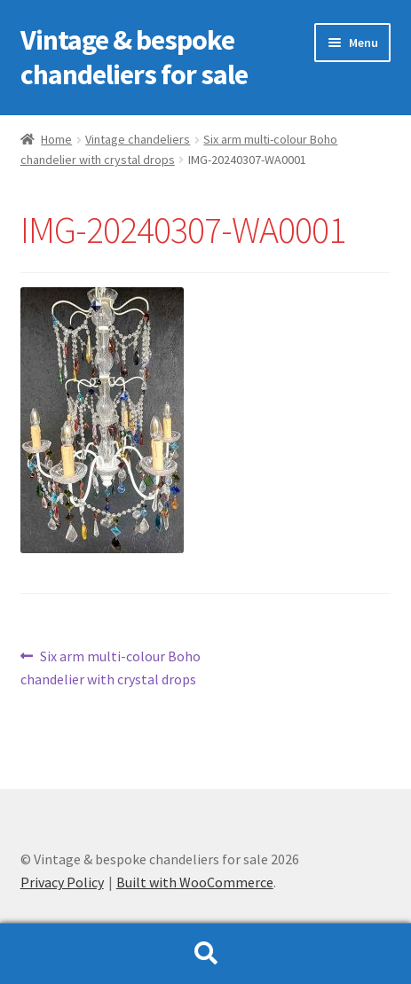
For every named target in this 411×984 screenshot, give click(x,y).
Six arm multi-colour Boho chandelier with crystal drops (111, 666)
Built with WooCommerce (194, 882)
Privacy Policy (62, 882)
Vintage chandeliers (137, 139)
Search (205, 954)
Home (56, 139)
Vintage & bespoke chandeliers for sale (134, 57)
